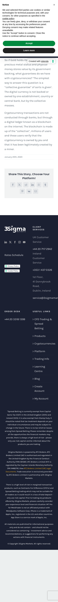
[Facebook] (15, 242)
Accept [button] (29, 43)
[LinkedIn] (5, 242)
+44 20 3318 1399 (14, 319)
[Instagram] (19, 242)
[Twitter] (10, 242)
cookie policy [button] (8, 18)
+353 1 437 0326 (42, 269)
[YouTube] (24, 242)
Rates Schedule (13, 255)
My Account (41, 398)
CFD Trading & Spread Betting (43, 324)
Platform (39, 351)
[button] (54, 4)
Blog (37, 378)
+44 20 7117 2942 (42, 249)
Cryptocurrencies (43, 343)
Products (39, 336)
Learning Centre (39, 369)
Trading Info (41, 358)
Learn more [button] (29, 50)
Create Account (39, 389)
